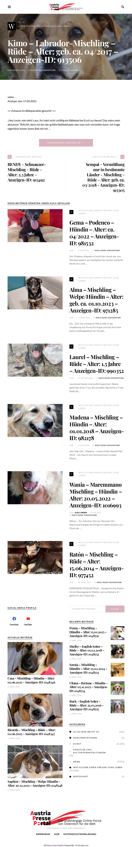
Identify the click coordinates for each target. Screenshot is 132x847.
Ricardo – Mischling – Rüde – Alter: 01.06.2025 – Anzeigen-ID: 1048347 (31, 732)
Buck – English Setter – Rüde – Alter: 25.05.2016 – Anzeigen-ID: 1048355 (86, 705)
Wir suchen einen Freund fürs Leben (96, 767)
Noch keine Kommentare (43, 70)
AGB (56, 834)
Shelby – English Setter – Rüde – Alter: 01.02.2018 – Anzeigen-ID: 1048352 (86, 650)
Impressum (43, 834)
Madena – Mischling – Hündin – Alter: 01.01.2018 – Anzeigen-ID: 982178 (96, 427)
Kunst (75, 744)
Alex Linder (81, 512)
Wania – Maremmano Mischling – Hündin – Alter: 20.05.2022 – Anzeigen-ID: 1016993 (95, 495)
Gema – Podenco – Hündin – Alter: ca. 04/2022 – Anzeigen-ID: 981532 (94, 233)
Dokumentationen (83, 738)
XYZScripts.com (81, 845)
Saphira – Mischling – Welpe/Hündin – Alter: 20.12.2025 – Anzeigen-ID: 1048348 (35, 783)
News (74, 761)
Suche (115, 609)
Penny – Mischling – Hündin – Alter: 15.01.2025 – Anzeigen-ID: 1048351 (88, 632)
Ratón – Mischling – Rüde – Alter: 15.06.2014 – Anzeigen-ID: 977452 (96, 565)
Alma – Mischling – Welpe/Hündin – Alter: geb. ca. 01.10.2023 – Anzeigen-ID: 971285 (96, 300)
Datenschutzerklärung (79, 834)
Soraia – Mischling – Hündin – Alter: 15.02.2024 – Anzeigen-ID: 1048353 (88, 669)
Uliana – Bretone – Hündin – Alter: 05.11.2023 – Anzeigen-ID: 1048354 (88, 687)
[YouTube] (28, 620)
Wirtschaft (78, 776)
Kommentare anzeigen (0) (64, 143)
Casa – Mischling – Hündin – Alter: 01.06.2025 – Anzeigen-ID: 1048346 (31, 680)
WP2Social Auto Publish (54, 845)
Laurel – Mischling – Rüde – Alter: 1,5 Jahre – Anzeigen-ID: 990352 (96, 363)
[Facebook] (14, 620)
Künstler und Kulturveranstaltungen (87, 751)
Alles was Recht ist (84, 732)
